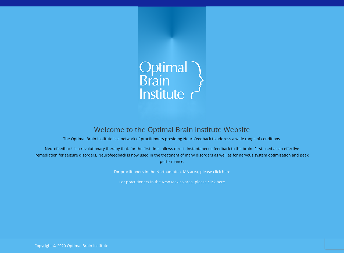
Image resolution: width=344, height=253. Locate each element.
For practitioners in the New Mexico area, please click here (172, 181)
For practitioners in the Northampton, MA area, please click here (172, 171)
